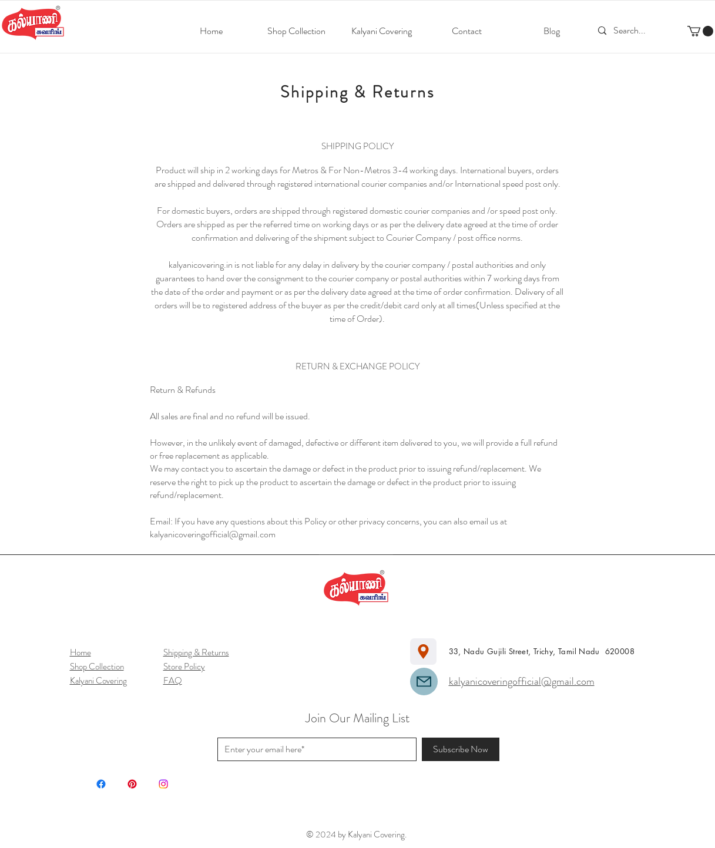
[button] (700, 31)
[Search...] (631, 31)
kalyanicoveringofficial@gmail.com (213, 534)
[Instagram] (163, 784)
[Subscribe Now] (460, 749)
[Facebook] (101, 784)
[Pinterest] (132, 784)
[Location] (423, 651)
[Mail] (424, 681)
